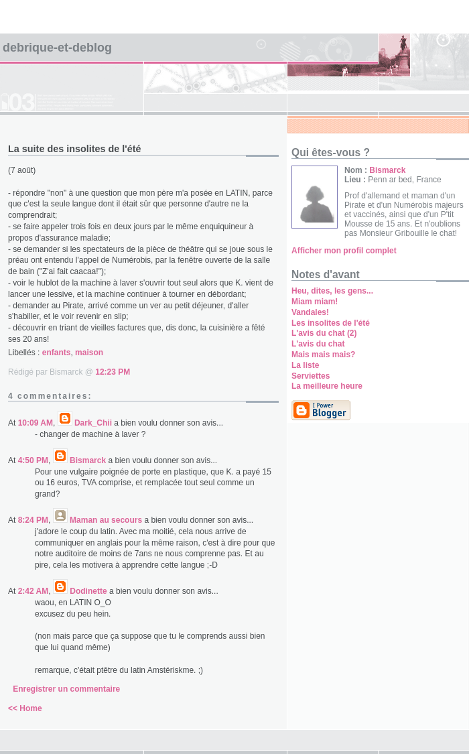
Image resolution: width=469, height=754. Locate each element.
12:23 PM (112, 372)
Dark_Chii (93, 423)
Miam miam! (314, 301)
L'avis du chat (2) (324, 333)
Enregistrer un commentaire (66, 689)
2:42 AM (33, 591)
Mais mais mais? (323, 354)
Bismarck (88, 460)
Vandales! (310, 312)
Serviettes (310, 376)
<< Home (25, 708)
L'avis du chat (318, 344)
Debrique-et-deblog (57, 47)
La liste (305, 365)
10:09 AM (35, 423)
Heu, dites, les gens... (332, 291)
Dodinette (88, 591)
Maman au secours (106, 520)
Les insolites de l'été (330, 323)
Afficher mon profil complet (344, 250)
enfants (56, 352)
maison (89, 352)
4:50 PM (33, 460)
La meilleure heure (326, 386)
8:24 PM (33, 520)
